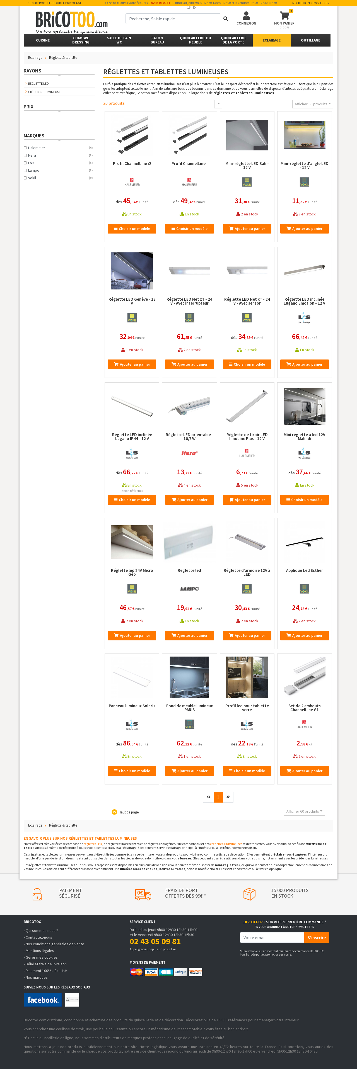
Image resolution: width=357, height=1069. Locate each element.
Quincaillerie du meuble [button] (195, 40)
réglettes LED (93, 844)
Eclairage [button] (272, 40)
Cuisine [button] (43, 40)
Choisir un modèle (132, 228)
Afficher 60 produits (311, 103)
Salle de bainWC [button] (119, 40)
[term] (173, 18)
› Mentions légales (39, 950)
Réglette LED (38, 83)
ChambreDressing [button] (81, 40)
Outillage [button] (310, 40)
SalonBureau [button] (157, 40)
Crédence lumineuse (44, 92)
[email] (272, 937)
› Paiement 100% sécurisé (45, 970)
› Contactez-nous (38, 937)
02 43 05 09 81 (160, 3)
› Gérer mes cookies (41, 957)
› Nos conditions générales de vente (54, 943)
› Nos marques (36, 977)
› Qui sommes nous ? (41, 930)
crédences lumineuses (226, 844)
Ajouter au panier (247, 228)
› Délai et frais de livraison (45, 963)
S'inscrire (317, 937)
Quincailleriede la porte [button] (233, 40)
